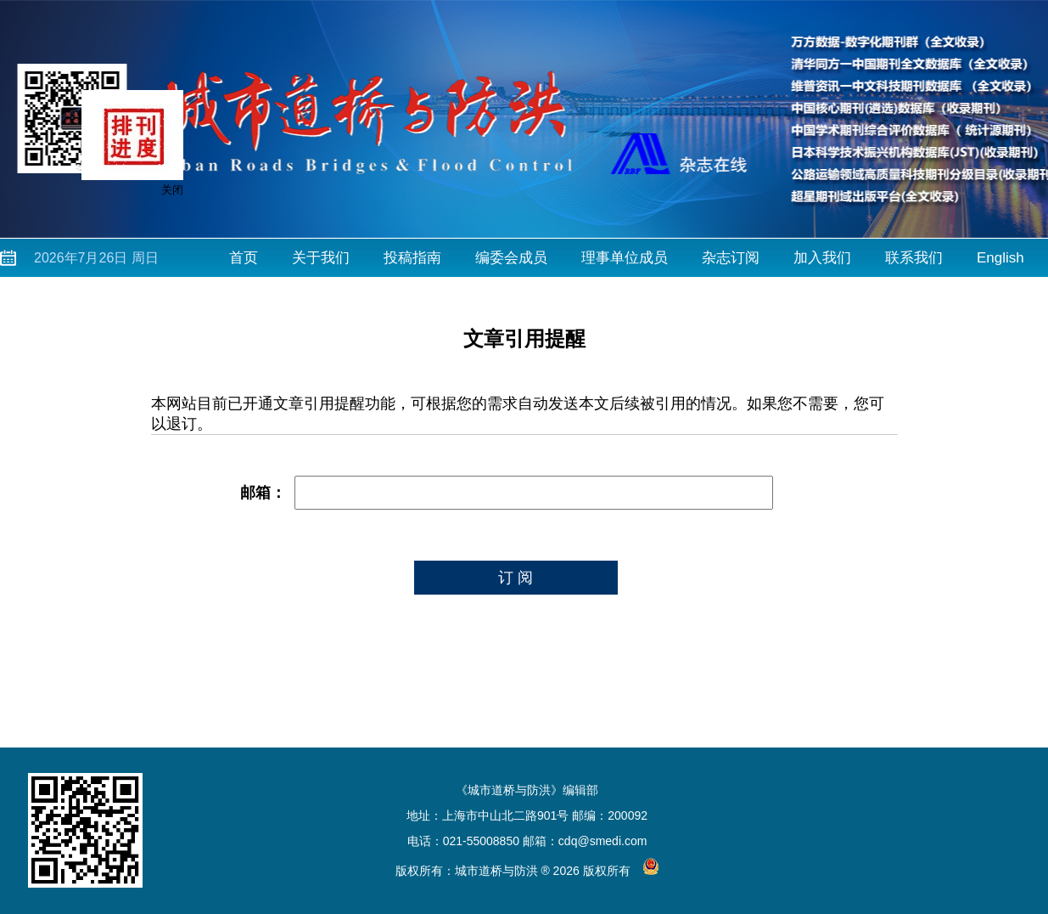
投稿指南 (412, 258)
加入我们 (822, 258)
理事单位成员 (624, 258)
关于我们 (321, 258)
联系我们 (914, 258)
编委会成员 (511, 258)
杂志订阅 (730, 258)
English (1000, 258)
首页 (243, 258)
